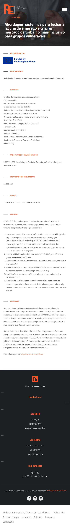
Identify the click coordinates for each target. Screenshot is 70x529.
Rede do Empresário (13, 512)
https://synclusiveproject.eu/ (32, 354)
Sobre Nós (59, 512)
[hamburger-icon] (64, 9)
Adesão (38, 517)
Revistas (26, 517)
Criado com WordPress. (38, 512)
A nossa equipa (11, 517)
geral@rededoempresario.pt (35, 476)
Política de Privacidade (56, 490)
